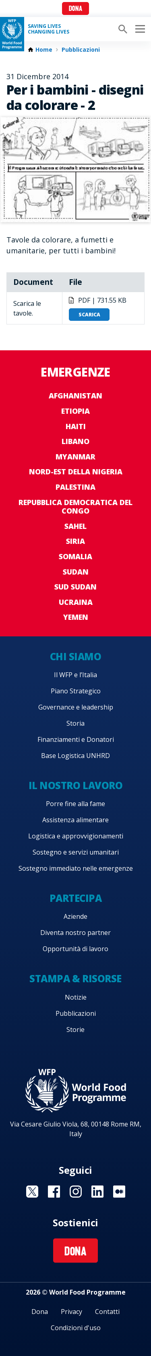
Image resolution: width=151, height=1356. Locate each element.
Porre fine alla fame (75, 803)
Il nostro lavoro (75, 785)
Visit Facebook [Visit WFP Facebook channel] (54, 1191)
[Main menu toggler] (139, 29)
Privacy (71, 1311)
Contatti (107, 1311)
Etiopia (75, 411)
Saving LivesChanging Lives (48, 29)
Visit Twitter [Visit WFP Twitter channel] (32, 1191)
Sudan (76, 572)
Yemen (75, 617)
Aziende (75, 916)
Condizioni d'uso (76, 1327)
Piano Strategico (76, 690)
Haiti (76, 426)
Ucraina (76, 602)
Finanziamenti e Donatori (75, 739)
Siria (75, 541)
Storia (75, 723)
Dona (75, 9)
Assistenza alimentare (75, 819)
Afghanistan (75, 395)
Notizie (76, 997)
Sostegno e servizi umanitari (76, 852)
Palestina (75, 487)
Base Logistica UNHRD (75, 755)
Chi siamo (75, 656)
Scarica (89, 314)
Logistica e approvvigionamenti (75, 836)
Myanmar (75, 456)
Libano (75, 441)
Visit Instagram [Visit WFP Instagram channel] (76, 1191)
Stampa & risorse (75, 978)
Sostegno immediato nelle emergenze (76, 868)
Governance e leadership (75, 707)
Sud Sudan (75, 587)
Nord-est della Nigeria (75, 471)
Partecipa (76, 898)
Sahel (75, 526)
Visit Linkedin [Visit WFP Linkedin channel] (97, 1191)
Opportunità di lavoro (75, 948)
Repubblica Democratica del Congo (75, 506)
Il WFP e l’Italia (75, 674)
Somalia (75, 556)
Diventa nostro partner (75, 932)
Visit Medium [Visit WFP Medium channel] (119, 1191)
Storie (75, 1029)
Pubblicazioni (81, 49)
